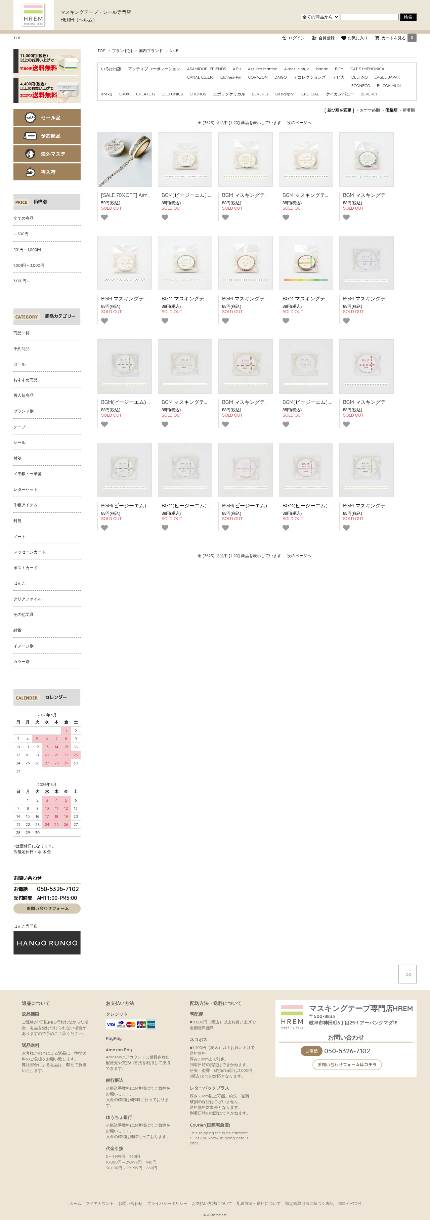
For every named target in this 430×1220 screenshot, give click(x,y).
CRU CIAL (310, 93)
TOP (17, 37)
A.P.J (237, 68)
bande (322, 68)
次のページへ (299, 122)
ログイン (297, 37)
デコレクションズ (310, 77)
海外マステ (47, 153)
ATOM (355, 1203)
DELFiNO (359, 77)
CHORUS (198, 93)
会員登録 (326, 37)
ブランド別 (122, 50)
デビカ (339, 77)
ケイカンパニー (340, 93)
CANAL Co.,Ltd (200, 77)
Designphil (285, 93)
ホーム (75, 1203)
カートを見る (399, 37)
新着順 (409, 110)
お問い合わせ (130, 1203)
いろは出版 (111, 68)
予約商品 (47, 135)
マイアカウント (100, 1203)
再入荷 (47, 171)
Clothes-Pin (230, 77)
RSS (342, 1203)
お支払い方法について (212, 1203)
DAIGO (280, 77)
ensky (106, 93)
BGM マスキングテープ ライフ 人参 (262, 402)
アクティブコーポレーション (154, 68)
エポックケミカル (229, 93)
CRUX (124, 93)
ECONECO (360, 85)
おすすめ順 (370, 110)
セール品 (47, 117)
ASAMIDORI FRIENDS (206, 68)
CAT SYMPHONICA (367, 68)
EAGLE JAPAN (387, 77)
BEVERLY (260, 93)
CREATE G (145, 93)
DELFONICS (172, 93)
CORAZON (257, 77)
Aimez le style (297, 68)
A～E (173, 50)
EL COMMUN (389, 85)
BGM (339, 68)
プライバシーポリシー (167, 1203)
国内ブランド (151, 50)
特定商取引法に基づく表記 (309, 1203)
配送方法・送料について (258, 1203)
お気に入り (354, 37)
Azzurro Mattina (262, 68)
